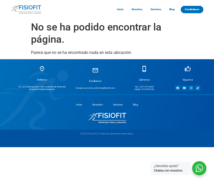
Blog (135, 104)
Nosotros (97, 104)
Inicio (79, 104)
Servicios (118, 104)
